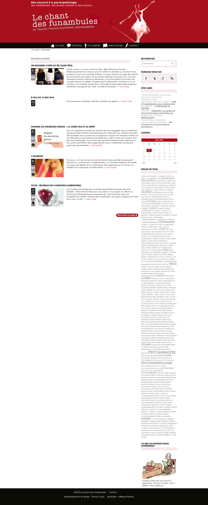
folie (146, 261)
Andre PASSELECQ (160, 190)
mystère (158, 320)
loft (158, 306)
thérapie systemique (163, 416)
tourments (169, 419)
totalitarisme (159, 419)
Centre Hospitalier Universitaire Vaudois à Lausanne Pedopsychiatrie (156, 97)
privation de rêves (156, 347)
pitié (153, 342)
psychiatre (145, 356)
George (144, 267)
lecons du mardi (147, 304)
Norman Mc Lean (150, 329)
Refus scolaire (163, 375)
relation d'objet (147, 378)
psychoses (145, 371)
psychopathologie (156, 363)
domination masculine (161, 239)
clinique (151, 215)
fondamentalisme (170, 261)
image (160, 281)
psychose (168, 368)
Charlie (161, 208)
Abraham (153, 179)
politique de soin (158, 345)
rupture (162, 382)
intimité (159, 288)
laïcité (169, 301)
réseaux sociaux (155, 384)
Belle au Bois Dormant (149, 197)
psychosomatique (156, 371)
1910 (147, 179)
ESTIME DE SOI (156, 248)
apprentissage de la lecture (162, 192)
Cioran (155, 213)
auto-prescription (155, 195)
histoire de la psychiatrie (150, 271)
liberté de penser (166, 304)
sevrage (173, 391)
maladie (155, 308)
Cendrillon (164, 206)
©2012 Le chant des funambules (90, 492)
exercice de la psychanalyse (152, 250)
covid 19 (163, 229)
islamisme (149, 290)
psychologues (168, 360)
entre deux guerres (166, 246)
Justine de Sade (164, 295)
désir (157, 243)
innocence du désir (163, 285)
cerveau (172, 206)
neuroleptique (155, 326)
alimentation (163, 185)
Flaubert (171, 259)
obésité (143, 333)
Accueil (35, 49)
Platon (169, 342)
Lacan (159, 297)
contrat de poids (155, 225)
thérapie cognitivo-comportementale (155, 412)
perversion (145, 340)
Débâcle (144, 241)
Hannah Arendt (147, 269)
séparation (158, 403)
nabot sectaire (146, 324)
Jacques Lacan (159, 290)
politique (146, 344)
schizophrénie (158, 391)
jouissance (150, 295)
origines (165, 333)
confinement (166, 222)
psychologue (157, 360)
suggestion (160, 400)
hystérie (146, 278)
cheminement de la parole (151, 211)
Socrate (157, 396)
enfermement (152, 246)
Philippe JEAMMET (156, 340)
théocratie (160, 407)
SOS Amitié (160, 398)
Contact (113, 492)
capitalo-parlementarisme (151, 204)
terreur (169, 405)
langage (156, 299)
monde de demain (150, 315)
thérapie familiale (155, 414)
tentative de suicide (158, 405)
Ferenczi (144, 257)
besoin (160, 197)
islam (143, 290)
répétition (144, 384)
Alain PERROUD (152, 185)
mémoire (164, 322)
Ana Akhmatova (147, 190)
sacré (152, 389)
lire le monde (146, 306)
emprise (144, 246)
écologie (152, 433)
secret (166, 391)
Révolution (166, 384)
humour (161, 274)
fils (166, 259)
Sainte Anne (159, 389)
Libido (174, 304)
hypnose (160, 276)
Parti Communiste (157, 336)
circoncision (163, 213)
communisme (161, 220)
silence (157, 394)
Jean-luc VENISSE (153, 292)
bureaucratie (168, 201)
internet (153, 288)
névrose (152, 331)
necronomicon (165, 324)
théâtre (145, 418)
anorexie (146, 192)
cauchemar (154, 206)
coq (160, 227)
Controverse (152, 227)
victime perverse (153, 428)
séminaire (150, 403)
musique (152, 320)
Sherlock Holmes (147, 394)
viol (151, 430)
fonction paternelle (155, 261)
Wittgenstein (158, 430)
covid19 (154, 229)
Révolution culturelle (149, 387)
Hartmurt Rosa (158, 269)
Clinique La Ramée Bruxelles (155, 101)
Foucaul (165, 264)
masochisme (161, 311)
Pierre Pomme (146, 342)
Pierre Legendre (169, 340)
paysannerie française (165, 338)
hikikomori (169, 269)
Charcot (153, 208)
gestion (151, 267)
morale (160, 315)
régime (168, 382)
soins (143, 398)
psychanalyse (161, 352)
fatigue (144, 255)
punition (172, 373)
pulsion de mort (163, 373)
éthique (144, 437)
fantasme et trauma (168, 252)
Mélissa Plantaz (126, 496)
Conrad (144, 225)
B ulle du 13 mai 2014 (42, 97)
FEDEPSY (145, 110)
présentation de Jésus (149, 349)
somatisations (151, 398)
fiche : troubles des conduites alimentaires (56, 185)
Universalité (163, 426)
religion (157, 378)
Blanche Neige (168, 199)
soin (162, 396)
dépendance (163, 241)
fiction (167, 257)
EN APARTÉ (146, 106)
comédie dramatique (149, 222)
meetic (152, 313)
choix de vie (166, 211)
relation (173, 375)
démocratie (153, 241)
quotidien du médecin (149, 375)
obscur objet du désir (163, 331)
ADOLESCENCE (167, 178)
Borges (144, 201)
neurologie (165, 326)
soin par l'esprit (170, 396)
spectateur (145, 400)
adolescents (148, 180)
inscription (145, 288)
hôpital (162, 279)
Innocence (152, 285)
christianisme (146, 213)
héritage (155, 279)
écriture (166, 433)
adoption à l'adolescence (161, 183)
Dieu (148, 236)
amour (172, 188)
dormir (173, 239)
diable (143, 236)
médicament (145, 322)
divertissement (146, 239)
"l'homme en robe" (164, 176)
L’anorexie (37, 156)
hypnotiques (169, 276)
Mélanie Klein (156, 322)
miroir (157, 313)
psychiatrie (165, 355)
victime (144, 428)
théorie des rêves (170, 407)
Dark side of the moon (163, 234)
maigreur (164, 306)
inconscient (166, 283)
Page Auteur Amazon (152, 115)
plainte (158, 342)
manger (169, 308)
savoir (149, 391)
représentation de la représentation (154, 380)
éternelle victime (170, 435)
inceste (158, 283)
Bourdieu (159, 201)
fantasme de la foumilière (150, 252)
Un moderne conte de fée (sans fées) (51, 65)
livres (154, 306)
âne (147, 433)
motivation (154, 317)
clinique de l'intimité (162, 215)
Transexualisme (155, 421)
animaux (170, 190)
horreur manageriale (149, 274)
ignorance (153, 281)
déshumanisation (147, 243)
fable (166, 250)
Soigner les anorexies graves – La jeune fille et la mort (63, 126)
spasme (167, 398)
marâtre (153, 311)
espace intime (146, 248)
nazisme (156, 324)
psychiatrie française (149, 358)
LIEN (33, 145)
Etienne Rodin (166, 248)
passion (168, 336)
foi (142, 261)
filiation (162, 259)
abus (159, 179)
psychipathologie (165, 358)
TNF (152, 419)
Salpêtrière (168, 389)
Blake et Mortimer (155, 199)
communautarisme (148, 220)
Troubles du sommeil (149, 426)
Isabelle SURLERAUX (169, 288)
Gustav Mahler (165, 267)
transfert (164, 421)
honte (172, 271)
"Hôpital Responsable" (149, 176)
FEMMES (170, 255)
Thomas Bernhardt (148, 407)
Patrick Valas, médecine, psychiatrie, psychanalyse (154, 121)
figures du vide (152, 259)
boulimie (151, 201)
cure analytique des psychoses (162, 232)
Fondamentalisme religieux (151, 264)
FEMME (149, 255)
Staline (153, 400)
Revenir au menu (40, 58)
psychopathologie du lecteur (152, 368)
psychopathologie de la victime (153, 366)
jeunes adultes (164, 292)
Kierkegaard (151, 297)
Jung (157, 295)
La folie (166, 297)
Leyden (156, 304)
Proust (166, 347)
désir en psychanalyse (167, 243)
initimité (144, 285)
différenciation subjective (160, 236)
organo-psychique (154, 333)
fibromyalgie (153, 257)
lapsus (162, 299)
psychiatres (154, 356)
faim (171, 250)
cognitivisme (158, 217)
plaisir (163, 342)
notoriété (161, 329)
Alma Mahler (158, 188)
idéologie (145, 281)
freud (173, 264)
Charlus (167, 208)
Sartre (144, 391)
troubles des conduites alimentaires (163, 424)
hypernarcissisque (148, 276)
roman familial (153, 382)
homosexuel (165, 271)
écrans (159, 433)
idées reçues (169, 279)
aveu (164, 195)
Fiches (161, 257)
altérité (166, 188)
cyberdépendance (148, 234)
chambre (144, 208)
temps (165, 403)
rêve (160, 387)
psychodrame (146, 360)
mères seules (166, 320)
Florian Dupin (97, 496)
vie (161, 428)
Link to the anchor (127, 215)
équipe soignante (156, 435)
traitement (145, 421)
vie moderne (167, 428)
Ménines (171, 322)
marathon (145, 311)
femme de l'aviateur (160, 255)
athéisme (144, 195)
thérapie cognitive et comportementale (156, 409)
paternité (153, 338)
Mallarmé (162, 308)
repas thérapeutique (168, 378)
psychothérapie (148, 373)
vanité (170, 426)
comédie (171, 220)
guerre (156, 267)
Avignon (169, 195)
